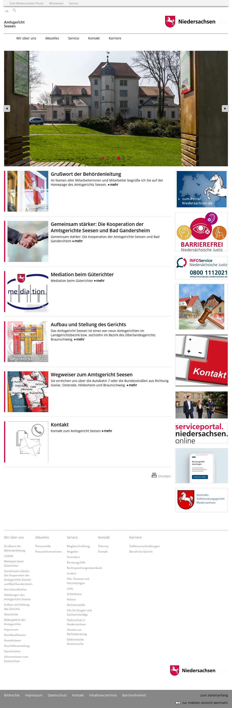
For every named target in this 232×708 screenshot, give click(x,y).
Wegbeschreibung (78, 546)
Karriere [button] (115, 38)
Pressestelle (43, 546)
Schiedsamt (74, 594)
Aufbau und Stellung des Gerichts (88, 324)
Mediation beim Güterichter (82, 274)
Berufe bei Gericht (140, 551)
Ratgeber (72, 551)
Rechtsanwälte (76, 605)
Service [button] (73, 38)
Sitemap (103, 546)
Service (72, 537)
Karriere (135, 537)
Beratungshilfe (76, 562)
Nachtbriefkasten (15, 635)
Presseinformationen (48, 551)
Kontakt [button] (94, 38)
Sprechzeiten (12, 651)
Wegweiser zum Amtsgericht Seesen (92, 374)
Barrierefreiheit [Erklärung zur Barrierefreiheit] (134, 695)
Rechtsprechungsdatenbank (84, 568)
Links (70, 588)
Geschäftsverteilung (16, 646)
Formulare (73, 557)
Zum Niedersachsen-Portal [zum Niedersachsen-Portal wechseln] (27, 3)
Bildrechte (12, 695)
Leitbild (8, 556)
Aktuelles (42, 537)
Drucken (164, 476)
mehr (114, 184)
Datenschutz (57, 695)
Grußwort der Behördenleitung (86, 174)
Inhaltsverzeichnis (103, 695)
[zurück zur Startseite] (14, 22)
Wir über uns (14, 537)
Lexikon (71, 573)
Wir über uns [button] (26, 38)
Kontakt (60, 424)
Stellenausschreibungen (144, 546)
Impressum (11, 629)
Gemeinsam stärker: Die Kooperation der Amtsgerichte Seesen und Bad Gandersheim (100, 227)
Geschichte (11, 614)
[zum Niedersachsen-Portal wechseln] (190, 27)
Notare (71, 599)
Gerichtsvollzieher (15, 589)
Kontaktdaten (12, 640)
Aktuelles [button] (52, 38)
